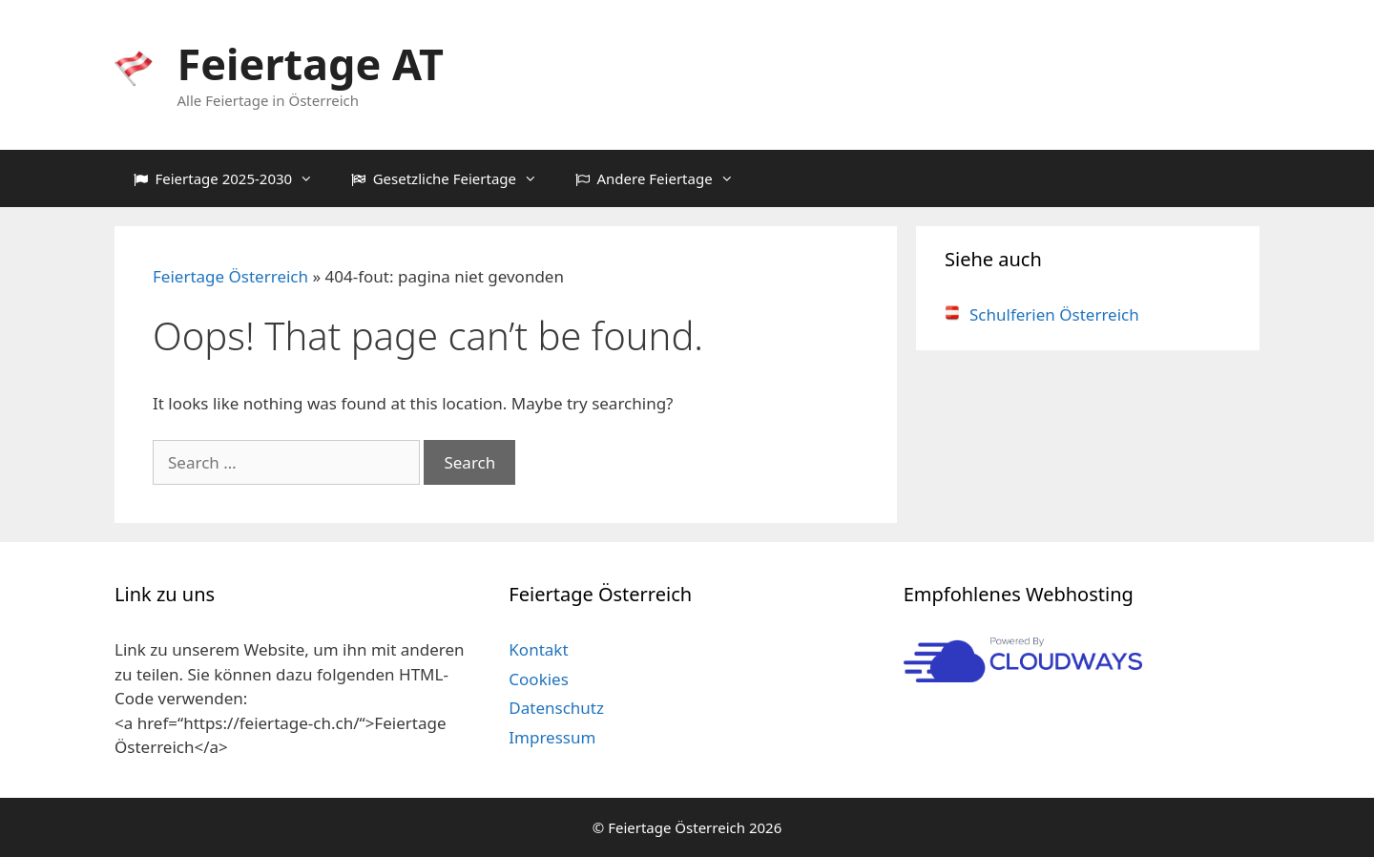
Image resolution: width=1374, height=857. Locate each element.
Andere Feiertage (664, 178)
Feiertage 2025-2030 (233, 178)
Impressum (552, 737)
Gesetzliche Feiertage (453, 178)
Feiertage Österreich (230, 276)
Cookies (539, 679)
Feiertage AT (310, 63)
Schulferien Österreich (1042, 314)
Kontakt (538, 649)
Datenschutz (556, 708)
